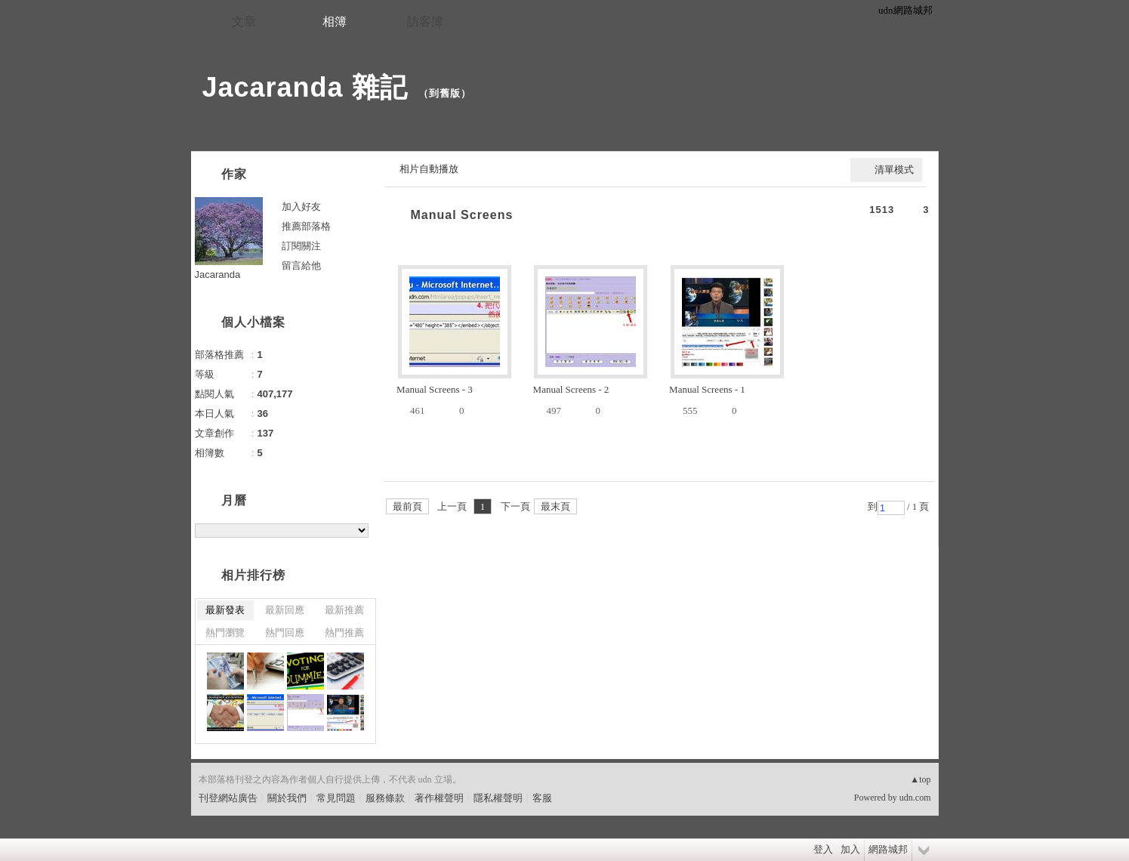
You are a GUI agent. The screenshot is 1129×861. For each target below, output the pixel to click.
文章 (244, 21)
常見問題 (336, 798)
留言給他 (301, 265)
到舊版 (445, 93)
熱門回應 (284, 632)
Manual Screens (462, 214)
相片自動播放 (428, 168)
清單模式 (894, 169)
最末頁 (555, 506)
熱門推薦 (344, 632)
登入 (823, 849)
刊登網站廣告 (228, 798)
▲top (920, 779)
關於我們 (287, 798)
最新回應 (284, 610)
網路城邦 (888, 849)
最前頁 (407, 506)
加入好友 (301, 206)
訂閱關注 (301, 246)
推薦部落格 (306, 226)
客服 (542, 798)
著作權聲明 (439, 798)
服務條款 (385, 798)
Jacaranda (218, 274)
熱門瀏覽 (225, 632)
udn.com (915, 797)
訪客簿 (425, 21)
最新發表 (225, 610)
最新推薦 (344, 610)
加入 (850, 849)
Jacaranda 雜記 (305, 87)
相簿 (334, 21)
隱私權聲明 (498, 798)
